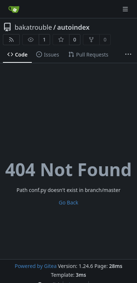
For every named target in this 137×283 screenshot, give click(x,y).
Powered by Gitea (36, 265)
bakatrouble (33, 27)
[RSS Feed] (11, 39)
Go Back (68, 202)
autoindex (73, 27)
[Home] (14, 9)
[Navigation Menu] (126, 9)
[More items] (128, 55)
